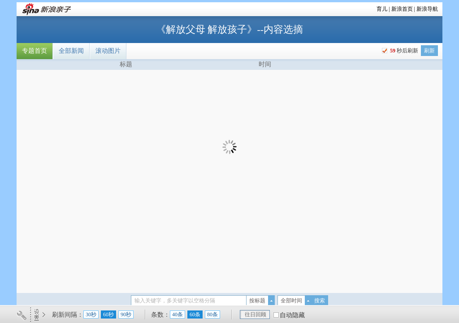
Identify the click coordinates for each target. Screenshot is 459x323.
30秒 (91, 314)
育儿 (382, 9)
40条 (177, 314)
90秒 (126, 314)
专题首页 (34, 50)
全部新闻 (71, 50)
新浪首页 (402, 9)
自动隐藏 (292, 315)
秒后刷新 (403, 50)
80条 (212, 314)
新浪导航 (427, 9)
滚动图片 (108, 50)
